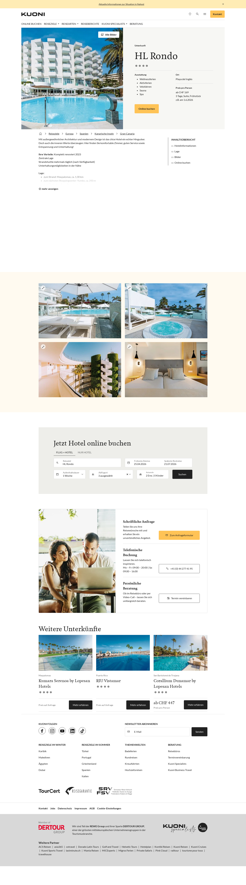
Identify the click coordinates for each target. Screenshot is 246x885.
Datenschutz (65, 808)
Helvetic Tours (129, 846)
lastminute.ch (73, 850)
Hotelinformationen (185, 145)
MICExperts (108, 850)
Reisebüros (174, 751)
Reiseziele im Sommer (96, 744)
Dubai (42, 769)
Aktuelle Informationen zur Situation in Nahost (121, 4)
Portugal (86, 757)
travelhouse (45, 854)
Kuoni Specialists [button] (113, 23)
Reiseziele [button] (50, 23)
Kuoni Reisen (181, 846)
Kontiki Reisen (162, 846)
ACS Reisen (45, 846)
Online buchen (147, 108)
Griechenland (89, 763)
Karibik (42, 751)
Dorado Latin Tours (88, 846)
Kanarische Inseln (104, 133)
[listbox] (73, 474)
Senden (199, 731)
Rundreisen (131, 757)
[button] (197, 14)
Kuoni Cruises (198, 846)
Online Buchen (31, 23)
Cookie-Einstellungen (109, 808)
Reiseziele (54, 133)
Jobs (52, 808)
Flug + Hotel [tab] (64, 452)
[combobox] (91, 462)
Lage (176, 151)
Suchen (182, 474)
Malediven (44, 757)
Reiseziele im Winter (52, 744)
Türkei (85, 751)
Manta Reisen (91, 850)
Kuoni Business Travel (180, 769)
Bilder (177, 156)
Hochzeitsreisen (133, 769)
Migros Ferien (125, 850)
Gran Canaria (127, 133)
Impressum (81, 808)
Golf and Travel (110, 846)
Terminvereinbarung (179, 757)
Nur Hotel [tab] (84, 452)
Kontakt (217, 14)
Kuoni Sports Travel (52, 850)
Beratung (136, 23)
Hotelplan (145, 846)
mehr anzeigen (50, 188)
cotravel (70, 846)
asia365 (58, 846)
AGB (92, 808)
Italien (85, 776)
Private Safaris (144, 850)
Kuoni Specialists (177, 763)
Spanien (84, 133)
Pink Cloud (161, 850)
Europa (69, 133)
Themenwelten (135, 744)
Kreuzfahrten (132, 763)
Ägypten (43, 763)
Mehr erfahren (80, 704)
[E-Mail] (161, 731)
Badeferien (131, 751)
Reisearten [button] (69, 23)
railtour (175, 850)
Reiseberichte (90, 23)
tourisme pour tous (192, 850)
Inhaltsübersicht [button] (183, 139)
